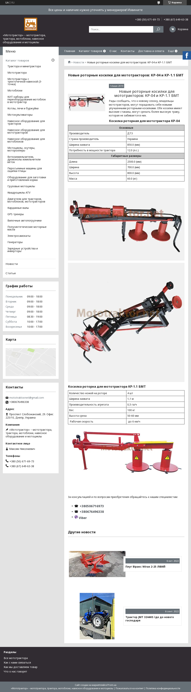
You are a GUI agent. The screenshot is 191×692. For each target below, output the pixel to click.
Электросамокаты (19, 236)
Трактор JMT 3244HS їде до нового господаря (149, 618)
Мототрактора (17, 72)
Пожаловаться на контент (130, 688)
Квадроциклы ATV (18, 192)
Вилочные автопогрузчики (24, 220)
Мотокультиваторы (20, 114)
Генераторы (15, 242)
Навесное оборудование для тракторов (26, 122)
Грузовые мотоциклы (21, 186)
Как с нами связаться (17, 662)
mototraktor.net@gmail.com (26, 397)
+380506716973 (91, 506)
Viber (83, 518)
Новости (78, 62)
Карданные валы (18, 208)
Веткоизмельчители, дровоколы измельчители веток (24, 160)
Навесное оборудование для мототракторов (26, 131)
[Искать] (158, 29)
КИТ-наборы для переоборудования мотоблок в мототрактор (26, 100)
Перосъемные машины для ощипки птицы (24, 170)
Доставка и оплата (151, 51)
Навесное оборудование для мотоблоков (26, 140)
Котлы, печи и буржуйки (23, 108)
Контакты (127, 51)
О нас (113, 51)
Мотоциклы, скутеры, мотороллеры (21, 149)
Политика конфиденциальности (163, 688)
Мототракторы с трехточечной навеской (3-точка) (24, 82)
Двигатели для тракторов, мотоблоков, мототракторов (26, 200)
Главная (69, 51)
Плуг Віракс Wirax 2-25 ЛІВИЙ (145, 566)
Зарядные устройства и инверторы (22, 250)
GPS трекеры (15, 214)
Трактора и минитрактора (24, 66)
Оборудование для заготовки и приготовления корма (26, 179)
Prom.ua (111, 685)
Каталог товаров (90, 51)
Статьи (11, 273)
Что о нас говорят (15, 671)
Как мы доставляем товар (20, 667)
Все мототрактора (16, 658)
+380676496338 (92, 511)
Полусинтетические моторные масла (27, 228)
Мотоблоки (14, 90)
